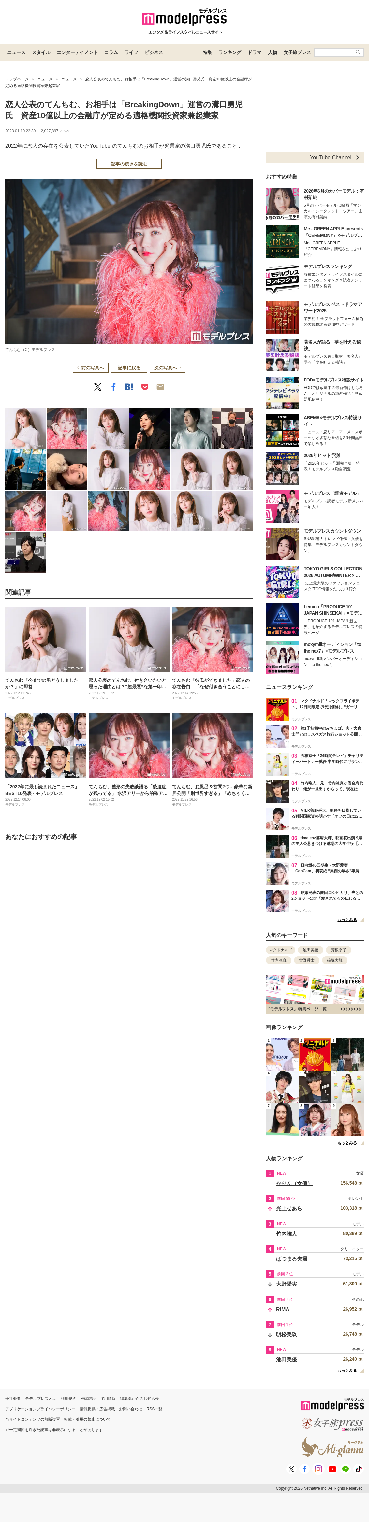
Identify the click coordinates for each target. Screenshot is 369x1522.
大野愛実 (286, 1284)
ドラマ (254, 52)
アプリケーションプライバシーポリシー (40, 1409)
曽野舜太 (307, 960)
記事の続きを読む (129, 163)
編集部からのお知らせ (139, 1398)
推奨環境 (88, 1398)
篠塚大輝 (335, 960)
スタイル (41, 52)
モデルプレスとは (40, 1398)
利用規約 (68, 1398)
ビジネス (154, 52)
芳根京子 (339, 950)
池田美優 (310, 950)
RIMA (282, 1309)
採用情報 (108, 1398)
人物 (272, 52)
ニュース (16, 52)
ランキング (229, 52)
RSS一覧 (155, 1409)
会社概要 (13, 1398)
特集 (207, 52)
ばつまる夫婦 (291, 1259)
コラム (111, 52)
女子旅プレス (297, 52)
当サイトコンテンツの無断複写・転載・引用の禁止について (58, 1419)
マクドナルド (280, 950)
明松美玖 (286, 1334)
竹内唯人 (286, 1234)
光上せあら (289, 1208)
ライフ (131, 52)
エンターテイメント (77, 52)
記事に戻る (129, 367)
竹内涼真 (279, 960)
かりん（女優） (294, 1183)
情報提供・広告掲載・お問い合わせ (111, 1409)
